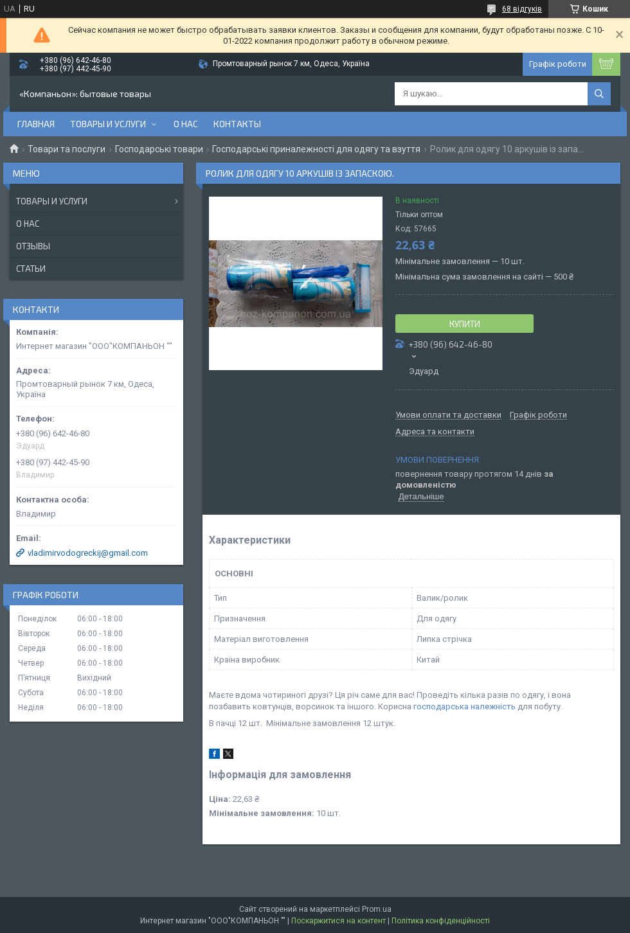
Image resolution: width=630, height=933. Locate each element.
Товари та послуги (66, 149)
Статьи (31, 268)
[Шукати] (599, 93)
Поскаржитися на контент (338, 920)
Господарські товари (159, 149)
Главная (36, 123)
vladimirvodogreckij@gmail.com (88, 553)
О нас (186, 123)
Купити (464, 324)
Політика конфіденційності (441, 920)
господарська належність (464, 706)
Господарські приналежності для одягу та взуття (316, 149)
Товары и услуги (108, 123)
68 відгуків (522, 8)
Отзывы (33, 246)
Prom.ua (377, 909)
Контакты (237, 123)
